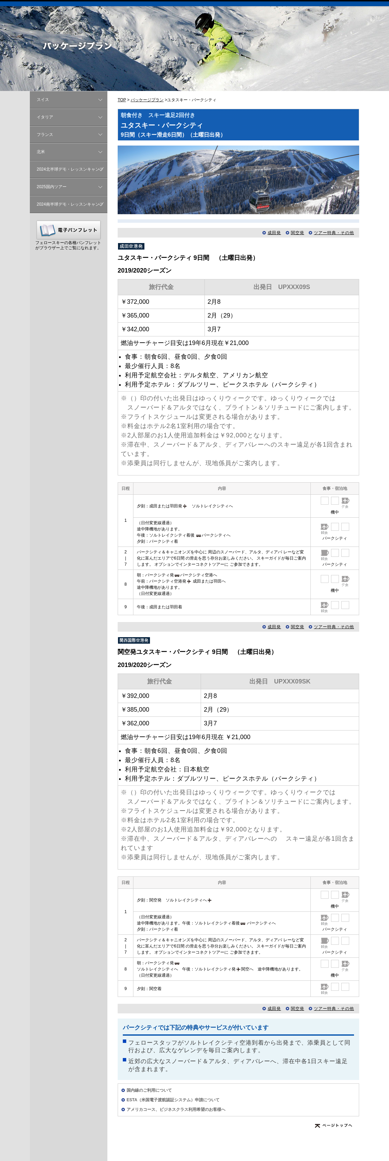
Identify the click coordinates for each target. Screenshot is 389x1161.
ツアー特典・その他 (334, 232)
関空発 (297, 232)
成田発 (274, 232)
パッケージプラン (147, 99)
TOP (122, 99)
